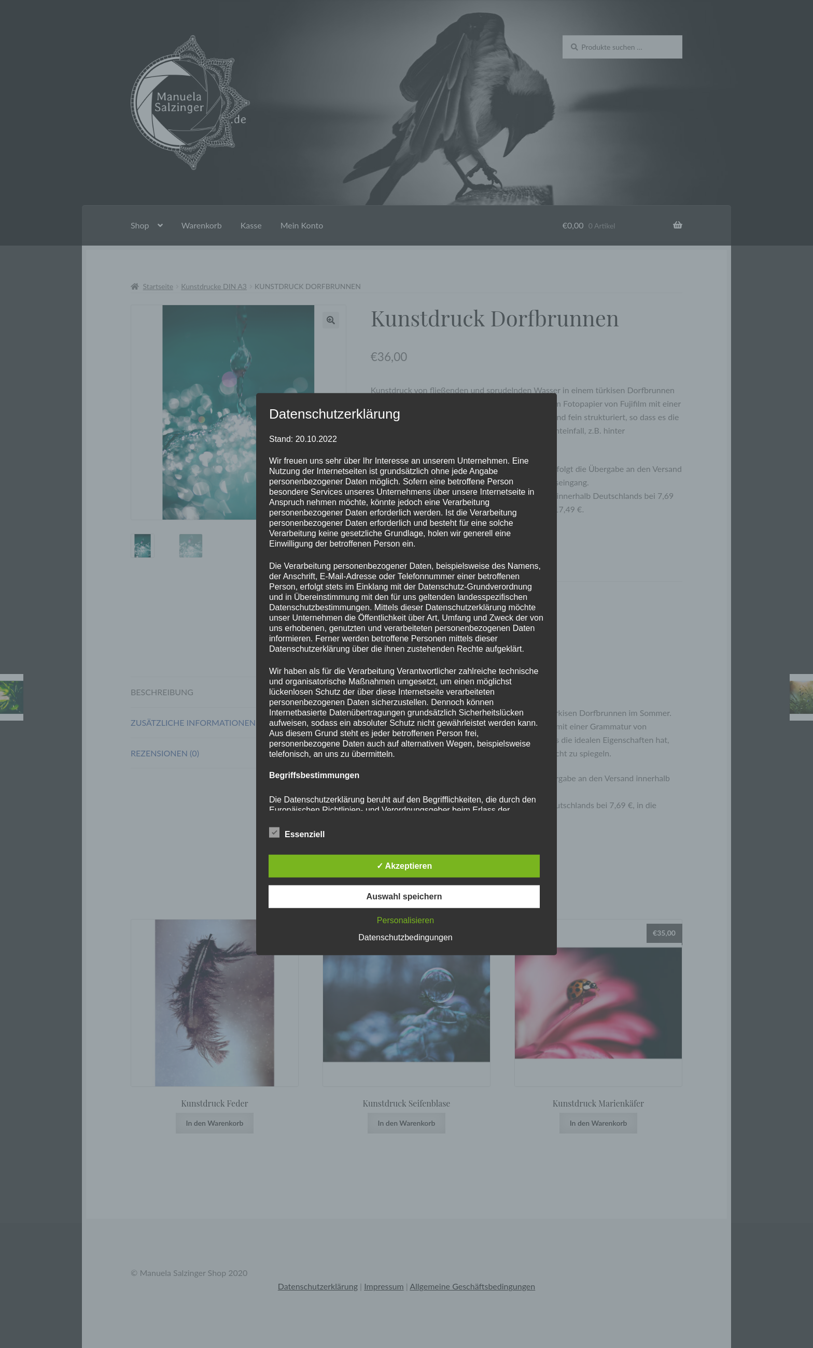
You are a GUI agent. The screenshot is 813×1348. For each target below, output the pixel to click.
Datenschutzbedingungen (405, 937)
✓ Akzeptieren (404, 865)
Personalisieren (405, 919)
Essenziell (297, 832)
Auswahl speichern (404, 896)
